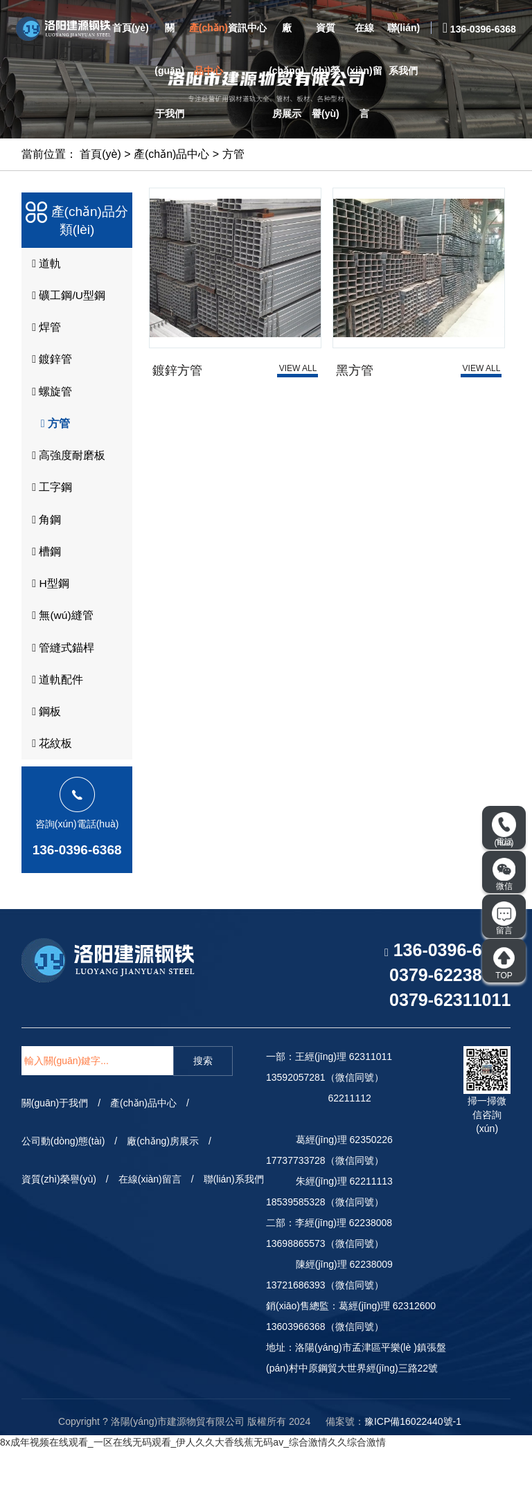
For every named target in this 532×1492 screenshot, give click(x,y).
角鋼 (44, 542)
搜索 (203, 1103)
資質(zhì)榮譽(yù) (325, 70)
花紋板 (50, 785)
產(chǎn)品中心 (208, 49)
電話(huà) (504, 829)
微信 (504, 874)
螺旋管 (50, 404)
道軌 (44, 266)
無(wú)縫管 (60, 646)
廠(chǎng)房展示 (286, 70)
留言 (504, 918)
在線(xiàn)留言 (364, 70)
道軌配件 (55, 716)
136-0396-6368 (77, 892)
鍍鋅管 (50, 369)
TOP (504, 963)
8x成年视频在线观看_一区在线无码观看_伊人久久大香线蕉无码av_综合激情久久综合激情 (193, 1485)
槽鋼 (44, 577)
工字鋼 (50, 508)
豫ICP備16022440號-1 (412, 1463)
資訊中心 (247, 27)
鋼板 (44, 750)
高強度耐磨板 (66, 473)
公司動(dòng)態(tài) (63, 1183)
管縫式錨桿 (61, 681)
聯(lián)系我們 (403, 49)
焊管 (44, 335)
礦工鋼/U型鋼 (66, 300)
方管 (233, 154)
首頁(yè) (130, 27)
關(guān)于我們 (169, 70)
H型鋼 (48, 612)
